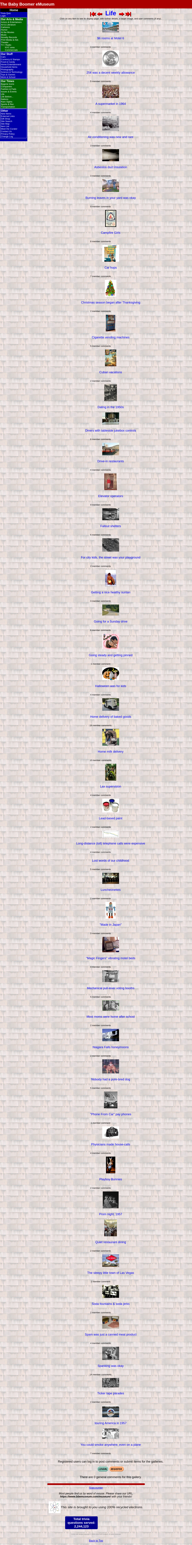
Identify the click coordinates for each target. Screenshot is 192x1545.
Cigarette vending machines (110, 337)
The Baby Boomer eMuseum (27, 4)
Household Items (9, 67)
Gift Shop (5, 118)
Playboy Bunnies (110, 1179)
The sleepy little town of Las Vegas (110, 1273)
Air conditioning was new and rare (110, 137)
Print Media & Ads (9, 40)
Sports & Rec (7, 104)
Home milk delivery (111, 751)
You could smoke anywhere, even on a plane (110, 1444)
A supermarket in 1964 (110, 103)
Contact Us (6, 131)
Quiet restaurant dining (110, 1242)
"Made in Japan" (111, 924)
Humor (4, 29)
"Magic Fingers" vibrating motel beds (110, 958)
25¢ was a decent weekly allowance (111, 72)
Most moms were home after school (111, 1016)
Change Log (7, 136)
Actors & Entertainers (11, 22)
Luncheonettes (111, 889)
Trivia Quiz (5, 13)
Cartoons (5, 27)
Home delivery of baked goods (110, 716)
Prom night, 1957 (110, 1214)
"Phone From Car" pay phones (110, 1114)
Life (2, 94)
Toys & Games (8, 74)
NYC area (10, 47)
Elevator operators (110, 496)
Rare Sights (6, 101)
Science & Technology (11, 72)
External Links (8, 116)
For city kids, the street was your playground (110, 557)
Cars (3, 57)
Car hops (110, 267)
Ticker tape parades (110, 1393)
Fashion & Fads (8, 89)
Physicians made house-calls (110, 1144)
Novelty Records (9, 37)
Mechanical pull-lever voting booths (110, 988)
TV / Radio (6, 45)
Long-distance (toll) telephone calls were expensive (110, 843)
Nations (4, 99)
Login (3, 15)
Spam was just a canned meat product (110, 1334)
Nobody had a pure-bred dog (110, 1079)
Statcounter (96, 1487)
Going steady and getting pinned (110, 655)
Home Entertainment (11, 64)
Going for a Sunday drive (110, 621)
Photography (7, 69)
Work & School (8, 77)
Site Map (5, 124)
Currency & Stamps (10, 59)
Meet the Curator (9, 129)
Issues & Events (9, 91)
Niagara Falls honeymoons (111, 1047)
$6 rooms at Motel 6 (110, 38)
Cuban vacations (110, 372)
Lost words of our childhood (110, 860)
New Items (6, 113)
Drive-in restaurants (110, 461)
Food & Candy (8, 62)
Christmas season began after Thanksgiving (110, 302)
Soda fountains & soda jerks (111, 1304)
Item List (5, 126)
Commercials (11, 50)
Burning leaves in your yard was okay (111, 198)
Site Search (6, 121)
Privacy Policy (8, 134)
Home (14, 10)
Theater (4, 42)
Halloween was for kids (110, 686)
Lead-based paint (110, 818)
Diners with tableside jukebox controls (110, 430)
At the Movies (7, 32)
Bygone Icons (7, 84)
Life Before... (7, 96)
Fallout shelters (110, 526)
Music (4, 35)
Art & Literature (8, 24)
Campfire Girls (110, 232)
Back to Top (96, 1540)
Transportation (8, 106)
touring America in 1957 (111, 1423)
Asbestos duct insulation (110, 167)
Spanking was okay (111, 1366)
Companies (6, 86)
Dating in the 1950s (111, 407)
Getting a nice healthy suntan (110, 592)
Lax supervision (110, 786)
